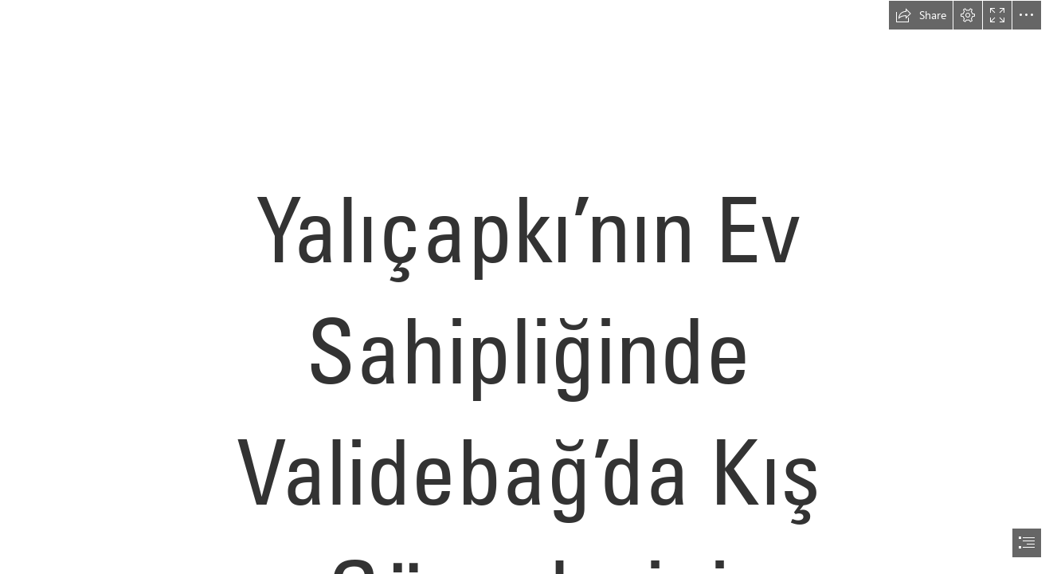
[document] (528, 287)
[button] (921, 15)
